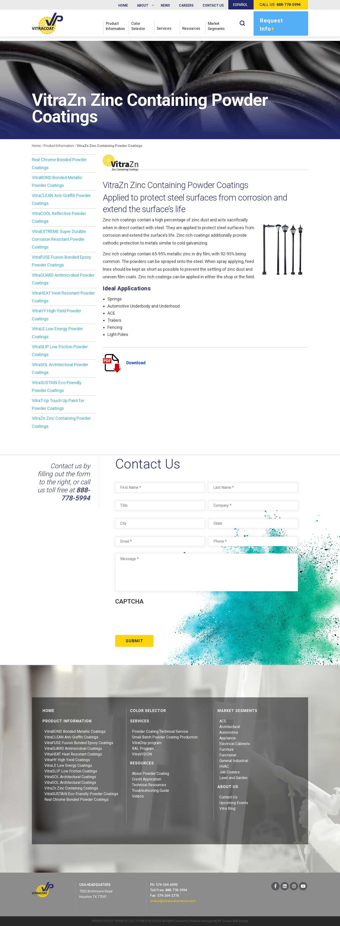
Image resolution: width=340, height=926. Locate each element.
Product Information (116, 26)
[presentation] (151, 618)
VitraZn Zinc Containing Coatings (71, 788)
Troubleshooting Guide (150, 790)
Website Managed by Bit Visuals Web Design (219, 920)
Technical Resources (149, 784)
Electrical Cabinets (234, 743)
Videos (138, 796)
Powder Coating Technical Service (160, 731)
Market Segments (216, 26)
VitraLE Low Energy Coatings (68, 765)
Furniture (226, 749)
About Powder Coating (150, 773)
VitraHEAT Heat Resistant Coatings (73, 754)
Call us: (280, 4)
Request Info (271, 25)
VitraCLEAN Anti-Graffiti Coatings (71, 737)
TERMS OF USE (124, 920)
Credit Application (146, 779)
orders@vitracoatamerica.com (173, 901)
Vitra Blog (227, 808)
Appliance (227, 738)
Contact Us (228, 797)
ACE (222, 721)
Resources (191, 28)
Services (164, 28)
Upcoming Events (233, 802)
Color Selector (138, 26)
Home (36, 146)
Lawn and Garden (233, 777)
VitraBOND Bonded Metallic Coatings (75, 731)
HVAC (224, 766)
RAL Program (143, 748)
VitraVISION (142, 754)
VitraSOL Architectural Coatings (70, 776)
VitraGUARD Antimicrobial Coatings (73, 748)
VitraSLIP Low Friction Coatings (70, 771)
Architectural (229, 726)
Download (124, 362)
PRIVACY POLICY (103, 920)
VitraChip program (147, 742)
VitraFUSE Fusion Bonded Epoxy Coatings (78, 742)
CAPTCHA (129, 601)
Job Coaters (229, 772)
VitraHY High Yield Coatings (67, 759)
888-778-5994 (75, 494)
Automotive (228, 732)
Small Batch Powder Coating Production (165, 737)
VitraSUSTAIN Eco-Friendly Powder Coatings (81, 793)
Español (240, 5)
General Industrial (233, 760)
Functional (227, 755)
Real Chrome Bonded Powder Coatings (76, 799)
